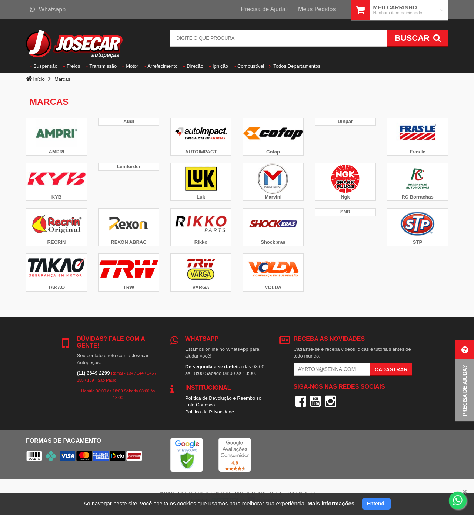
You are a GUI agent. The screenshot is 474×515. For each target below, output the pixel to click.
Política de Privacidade (209, 412)
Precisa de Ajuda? (265, 9)
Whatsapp (48, 9)
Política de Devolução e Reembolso (223, 398)
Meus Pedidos (317, 9)
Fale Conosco (200, 405)
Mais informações (330, 503)
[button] (464, 381)
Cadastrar (391, 369)
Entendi (376, 503)
